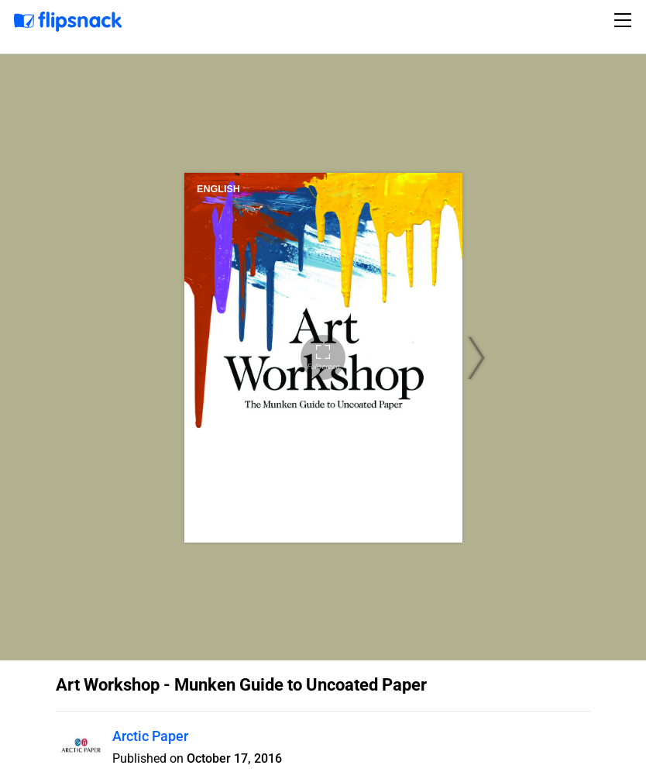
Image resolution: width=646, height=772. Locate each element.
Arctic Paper (150, 736)
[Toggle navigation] (625, 20)
